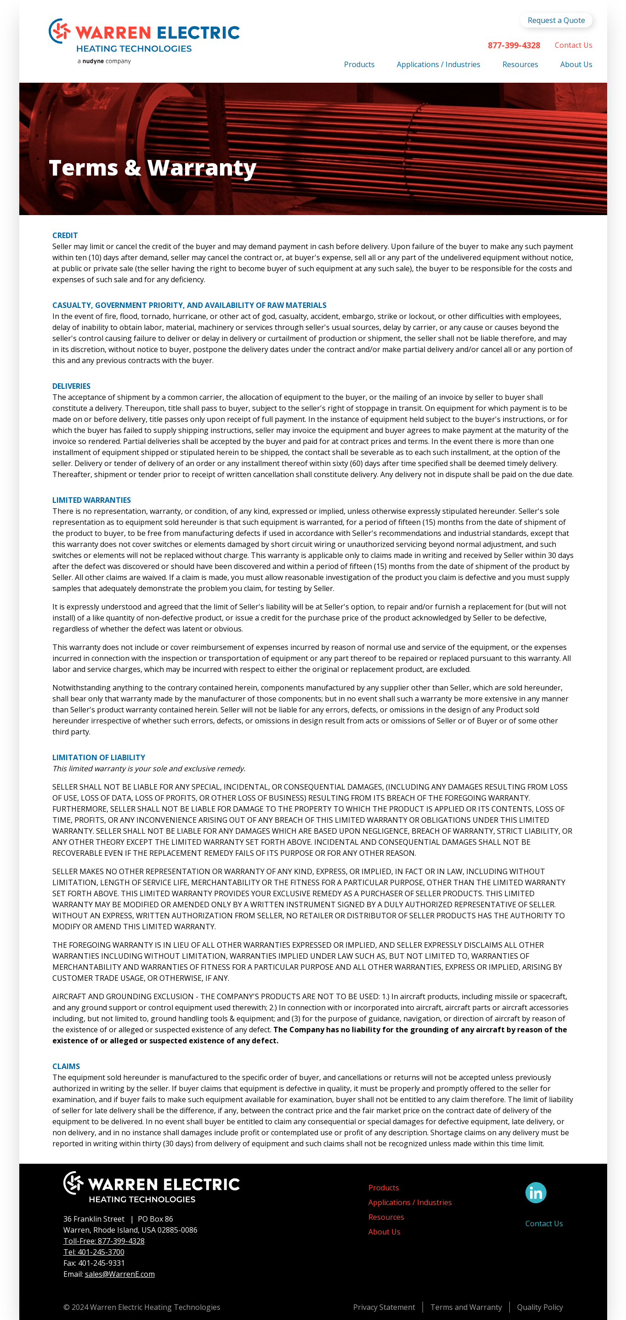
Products (359, 64)
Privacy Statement (384, 1307)
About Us (576, 64)
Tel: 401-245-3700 (93, 1252)
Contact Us (573, 45)
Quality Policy (540, 1307)
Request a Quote (556, 20)
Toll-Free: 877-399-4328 (104, 1241)
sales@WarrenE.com (120, 1274)
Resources (520, 64)
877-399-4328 (514, 45)
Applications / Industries (438, 64)
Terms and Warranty (466, 1307)
